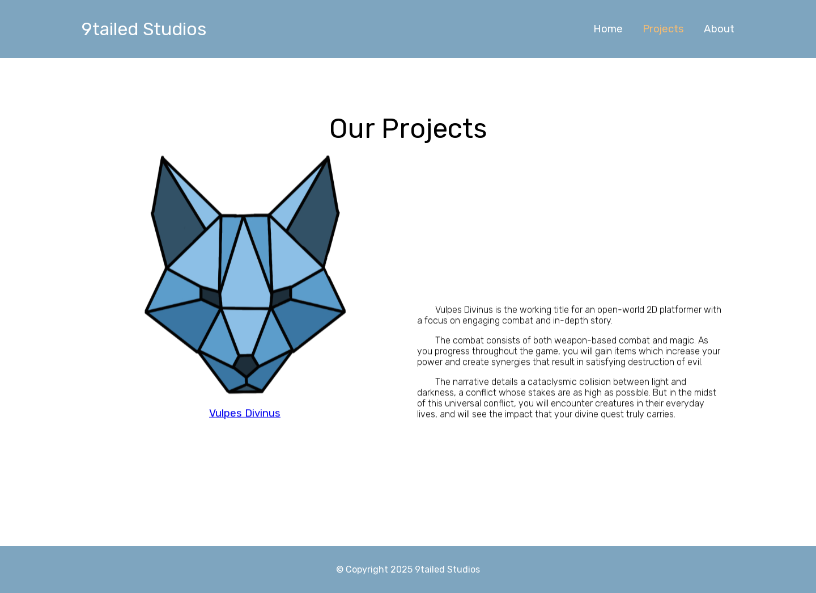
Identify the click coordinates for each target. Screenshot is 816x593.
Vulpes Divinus (244, 420)
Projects (663, 29)
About (719, 29)
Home (608, 29)
